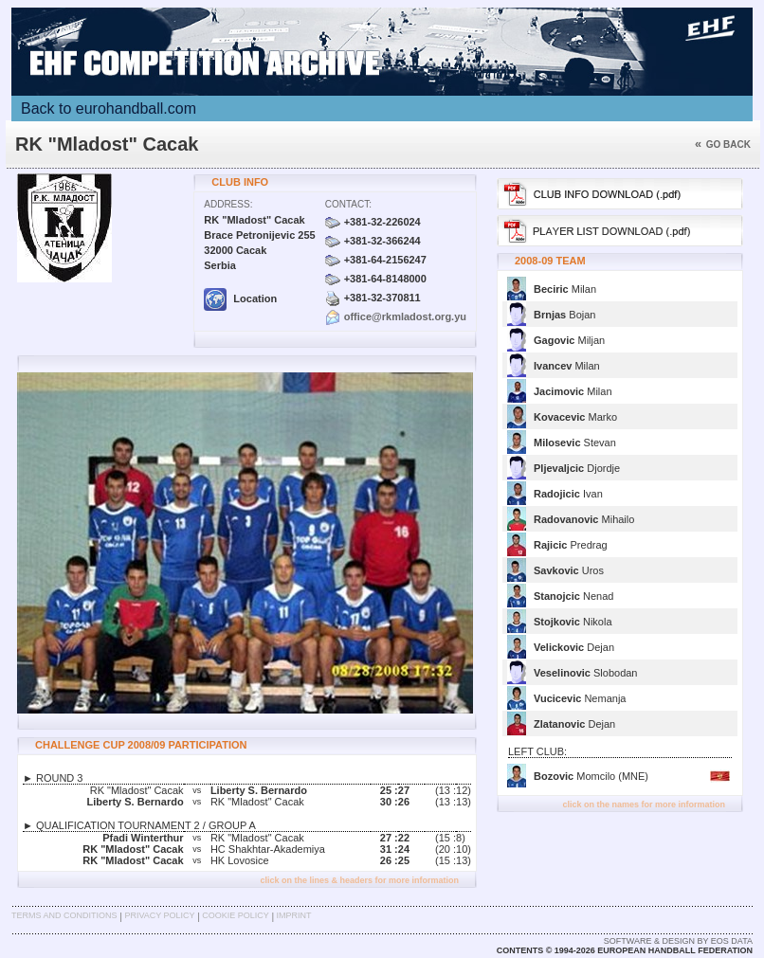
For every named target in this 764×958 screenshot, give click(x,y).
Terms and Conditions (64, 915)
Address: (228, 204)
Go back (723, 144)
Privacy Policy (159, 915)
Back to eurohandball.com (108, 108)
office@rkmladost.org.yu (405, 316)
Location (240, 298)
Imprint (294, 915)
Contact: (348, 204)
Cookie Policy (235, 915)
